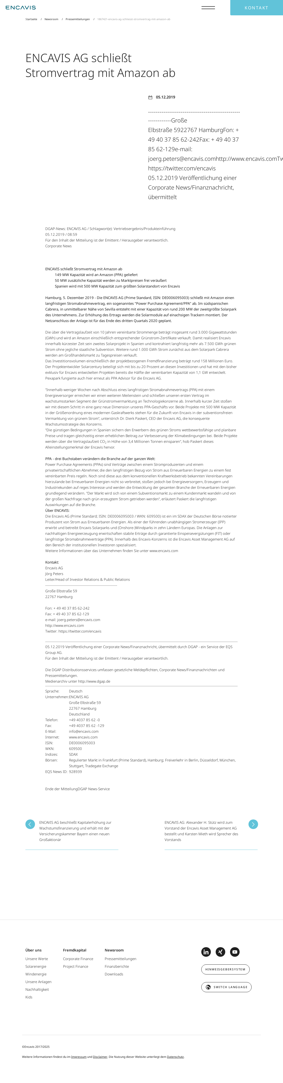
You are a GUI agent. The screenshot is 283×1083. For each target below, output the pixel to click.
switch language (231, 987)
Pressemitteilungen (78, 19)
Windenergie (35, 974)
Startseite (31, 19)
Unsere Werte (36, 958)
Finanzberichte (117, 966)
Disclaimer (100, 1057)
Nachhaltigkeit (37, 989)
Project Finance (75, 966)
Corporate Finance (78, 958)
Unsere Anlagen (38, 981)
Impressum (79, 1057)
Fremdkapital (74, 950)
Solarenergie (35, 966)
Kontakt (257, 8)
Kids (28, 997)
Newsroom (51, 19)
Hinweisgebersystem (225, 969)
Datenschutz (175, 1057)
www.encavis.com (163, 550)
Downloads (114, 974)
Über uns (33, 950)
